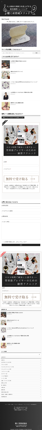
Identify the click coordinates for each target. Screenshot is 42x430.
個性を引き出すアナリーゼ (16, 71)
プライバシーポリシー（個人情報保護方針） (30, 404)
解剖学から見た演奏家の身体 (17, 102)
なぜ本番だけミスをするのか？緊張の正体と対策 (21, 92)
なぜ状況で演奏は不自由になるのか (18, 61)
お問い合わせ (20, 404)
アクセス (15, 404)
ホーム (6, 404)
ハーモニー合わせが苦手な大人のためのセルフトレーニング (24, 82)
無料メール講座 (10, 404)
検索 (36, 52)
